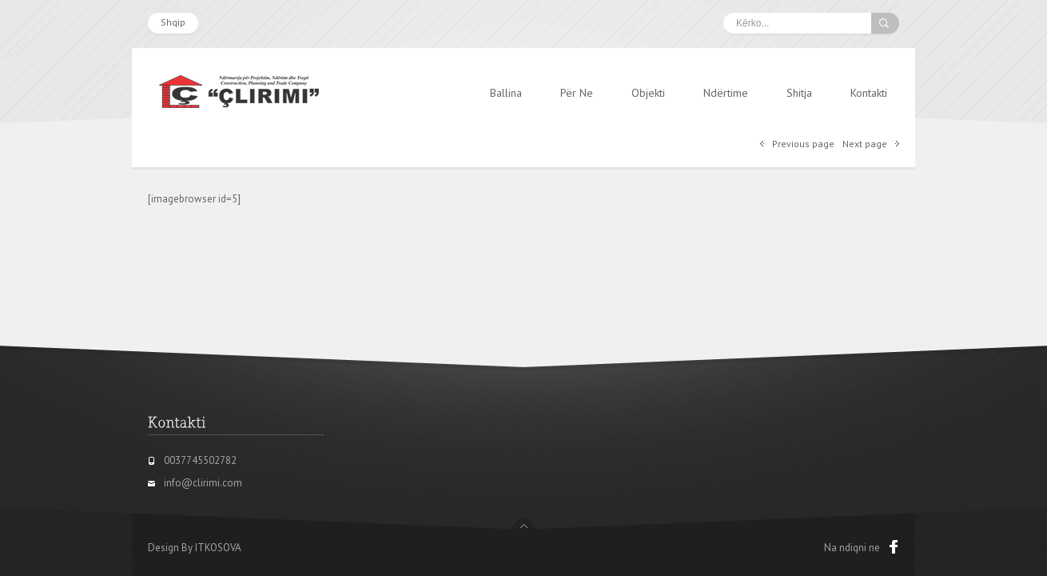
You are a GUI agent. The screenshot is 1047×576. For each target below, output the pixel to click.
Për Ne (576, 93)
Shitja (799, 93)
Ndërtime (725, 93)
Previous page (803, 144)
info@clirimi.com (203, 483)
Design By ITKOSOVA (194, 547)
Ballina (506, 93)
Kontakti (868, 93)
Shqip (173, 22)
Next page (864, 144)
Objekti (648, 93)
